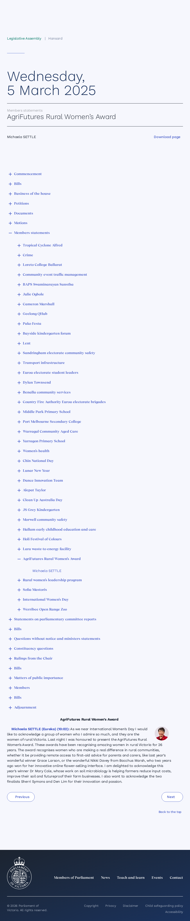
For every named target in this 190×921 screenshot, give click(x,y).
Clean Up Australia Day (43, 500)
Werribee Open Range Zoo (45, 609)
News (105, 877)
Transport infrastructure (44, 363)
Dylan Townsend (37, 382)
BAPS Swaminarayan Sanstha (48, 284)
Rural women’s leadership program (52, 580)
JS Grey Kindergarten (41, 510)
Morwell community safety (45, 519)
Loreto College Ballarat (42, 265)
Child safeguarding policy (164, 905)
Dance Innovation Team (43, 480)
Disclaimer (130, 905)
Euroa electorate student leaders (50, 372)
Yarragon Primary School (44, 441)
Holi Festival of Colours (42, 539)
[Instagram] (151, 887)
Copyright (91, 905)
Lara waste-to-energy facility (47, 549)
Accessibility (174, 912)
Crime (28, 255)
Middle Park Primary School (46, 412)
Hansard (55, 38)
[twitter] (132, 887)
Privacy (110, 905)
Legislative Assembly (24, 38)
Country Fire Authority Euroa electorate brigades (64, 402)
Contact (176, 877)
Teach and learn (131, 877)
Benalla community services (47, 392)
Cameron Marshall (38, 304)
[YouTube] (170, 887)
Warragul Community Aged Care (50, 431)
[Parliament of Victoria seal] (19, 873)
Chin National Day (38, 461)
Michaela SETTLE (46, 571)
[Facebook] (161, 887)
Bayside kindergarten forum (47, 333)
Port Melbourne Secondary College (52, 421)
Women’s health (36, 451)
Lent (26, 343)
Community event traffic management (55, 274)
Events (157, 877)
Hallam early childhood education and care (59, 529)
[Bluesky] (180, 887)
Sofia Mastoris (35, 589)
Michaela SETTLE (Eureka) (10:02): (40, 729)
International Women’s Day (46, 599)
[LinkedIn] (141, 887)
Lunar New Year (36, 470)
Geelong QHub (35, 314)
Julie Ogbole (33, 294)
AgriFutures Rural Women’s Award (52, 559)
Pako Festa (32, 323)
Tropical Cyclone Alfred (43, 245)
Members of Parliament (74, 877)
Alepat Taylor (34, 490)
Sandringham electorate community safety (59, 353)
